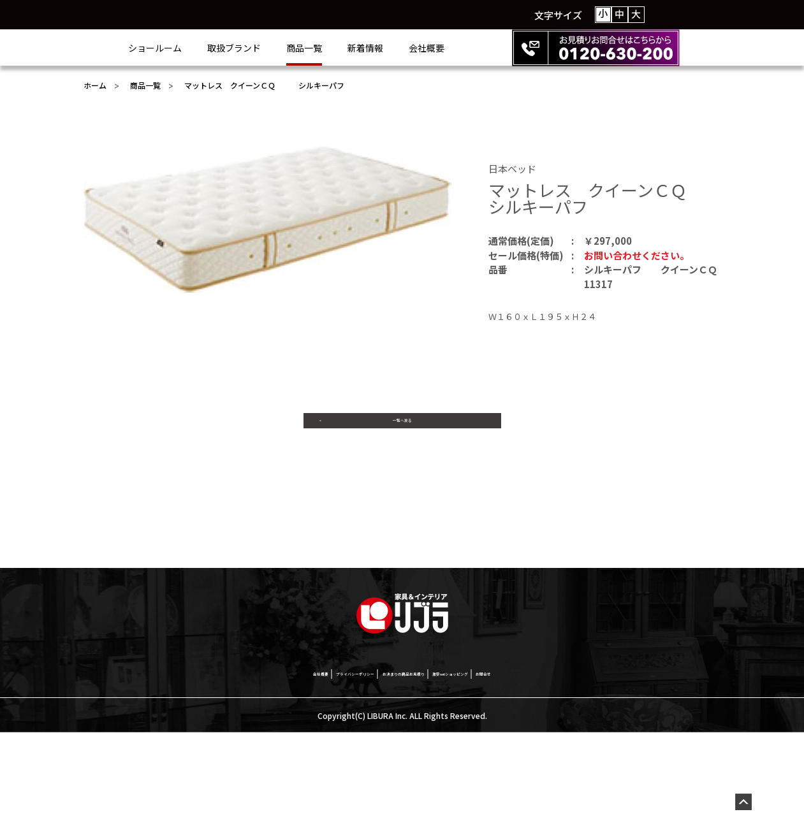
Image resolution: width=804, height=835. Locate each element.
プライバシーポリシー (290, 774)
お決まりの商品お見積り (403, 774)
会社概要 (477, 47)
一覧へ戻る (402, 431)
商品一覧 (355, 47)
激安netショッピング (515, 774)
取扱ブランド (285, 47)
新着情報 (416, 47)
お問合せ (595, 774)
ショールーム (206, 47)
